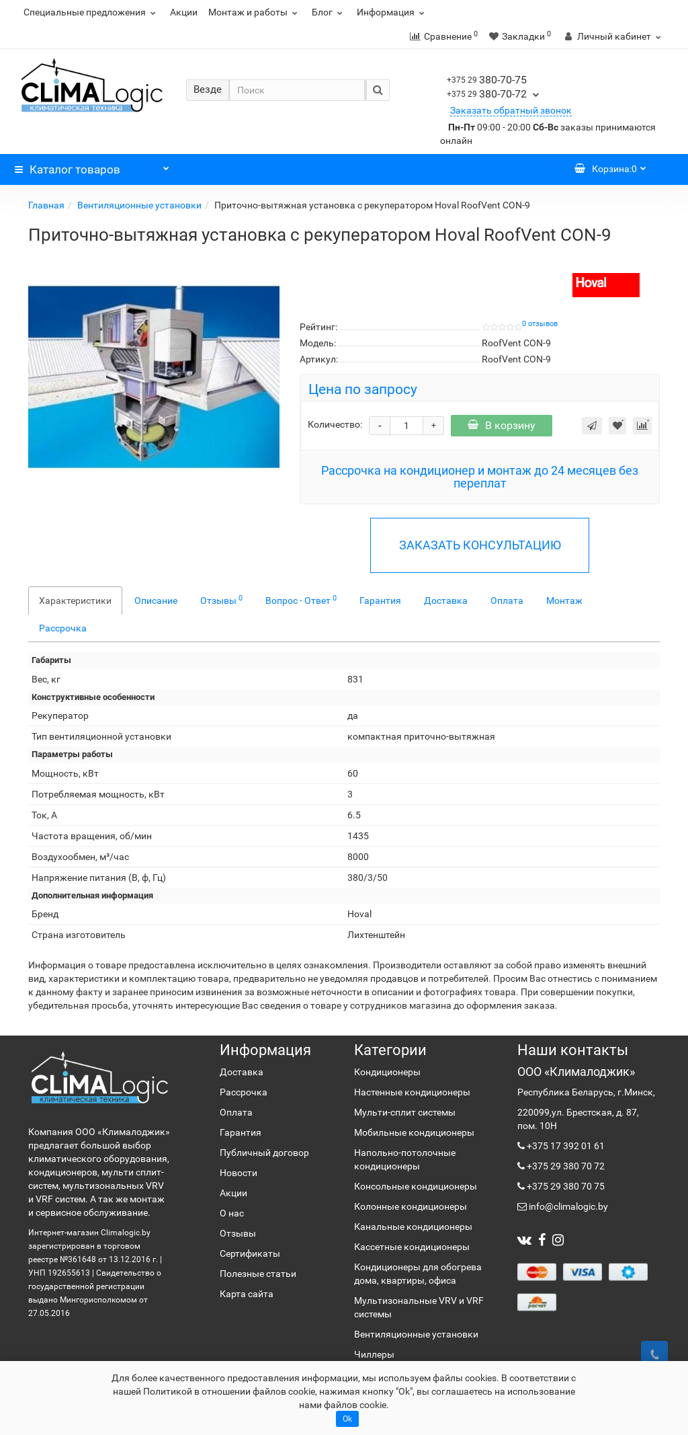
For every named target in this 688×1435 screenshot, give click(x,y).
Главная (46, 205)
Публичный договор (264, 1152)
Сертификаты (250, 1253)
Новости (238, 1172)
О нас (232, 1213)
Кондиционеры (387, 1071)
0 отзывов (540, 323)
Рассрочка (63, 628)
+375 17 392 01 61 (565, 1145)
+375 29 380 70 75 (565, 1186)
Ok (347, 1419)
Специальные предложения (91, 12)
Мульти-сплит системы (405, 1112)
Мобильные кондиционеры (414, 1132)
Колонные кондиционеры (410, 1206)
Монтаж (564, 600)
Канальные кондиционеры (413, 1226)
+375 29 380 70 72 (565, 1166)
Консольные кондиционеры (415, 1186)
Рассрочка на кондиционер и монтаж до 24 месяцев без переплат (479, 477)
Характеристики (75, 600)
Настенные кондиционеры (412, 1092)
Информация (392, 12)
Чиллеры (374, 1354)
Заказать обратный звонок (511, 110)
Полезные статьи (258, 1273)
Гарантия (380, 600)
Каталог (92, 166)
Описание (155, 600)
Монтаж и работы (254, 12)
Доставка (446, 600)
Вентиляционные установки (139, 205)
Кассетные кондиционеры (412, 1246)
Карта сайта (246, 1293)
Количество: (335, 424)
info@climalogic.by (567, 1206)
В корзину (501, 425)
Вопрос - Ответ (301, 600)
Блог (329, 12)
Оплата (506, 600)
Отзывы (221, 600)
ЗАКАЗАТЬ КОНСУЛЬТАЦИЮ (480, 545)
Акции (184, 12)
